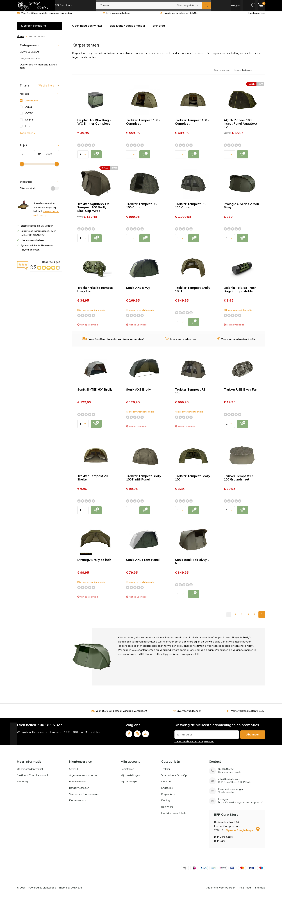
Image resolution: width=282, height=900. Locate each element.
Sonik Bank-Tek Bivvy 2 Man (192, 564)
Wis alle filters (46, 88)
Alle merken (32, 103)
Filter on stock (39, 191)
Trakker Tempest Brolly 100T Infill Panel (143, 480)
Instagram (137, 735)
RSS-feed (245, 890)
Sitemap (260, 890)
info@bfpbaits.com (229, 781)
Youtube (145, 735)
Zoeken (206, 5)
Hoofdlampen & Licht (174, 815)
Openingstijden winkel (87, 28)
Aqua (28, 109)
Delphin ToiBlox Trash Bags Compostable (240, 292)
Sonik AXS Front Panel (143, 562)
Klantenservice (256, 15)
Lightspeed (49, 890)
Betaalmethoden (79, 790)
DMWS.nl (76, 890)
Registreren (127, 771)
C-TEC (29, 116)
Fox (27, 128)
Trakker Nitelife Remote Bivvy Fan (95, 292)
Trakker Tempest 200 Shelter (93, 480)
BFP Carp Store (63, 5)
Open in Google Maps (243, 833)
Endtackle (167, 790)
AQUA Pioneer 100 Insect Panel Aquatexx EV (240, 126)
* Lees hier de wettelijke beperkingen (194, 744)
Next (261, 617)
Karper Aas (168, 796)
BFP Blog (159, 28)
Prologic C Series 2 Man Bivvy (241, 208)
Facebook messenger (230, 791)
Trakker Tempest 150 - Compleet (143, 124)
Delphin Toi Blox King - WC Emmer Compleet (94, 124)
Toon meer (26, 135)
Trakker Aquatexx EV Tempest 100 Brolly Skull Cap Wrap (93, 210)
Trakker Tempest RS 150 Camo (190, 208)
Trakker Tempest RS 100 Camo (141, 208)
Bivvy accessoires (30, 60)
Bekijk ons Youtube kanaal (127, 28)
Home (20, 39)
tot (38, 156)
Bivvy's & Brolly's (29, 54)
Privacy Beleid (77, 784)
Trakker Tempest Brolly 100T (192, 292)
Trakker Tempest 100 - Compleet (192, 124)
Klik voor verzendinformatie (91, 312)
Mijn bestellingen (130, 778)
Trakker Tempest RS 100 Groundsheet (239, 480)
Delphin (29, 122)
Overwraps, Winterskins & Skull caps (38, 69)
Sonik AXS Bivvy (138, 290)
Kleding (165, 803)
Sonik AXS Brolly (138, 392)
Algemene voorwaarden (83, 778)
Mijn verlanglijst (129, 784)
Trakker (165, 771)
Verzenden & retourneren (84, 796)
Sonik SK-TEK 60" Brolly (94, 392)
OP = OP (166, 784)
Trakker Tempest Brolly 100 (192, 480)
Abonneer (252, 737)
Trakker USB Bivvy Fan (241, 392)
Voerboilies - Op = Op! (174, 778)
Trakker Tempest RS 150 (190, 393)
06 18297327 (225, 771)
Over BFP (74, 771)
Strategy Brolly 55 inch (94, 562)
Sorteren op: (222, 72)
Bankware (167, 809)
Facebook (129, 735)
